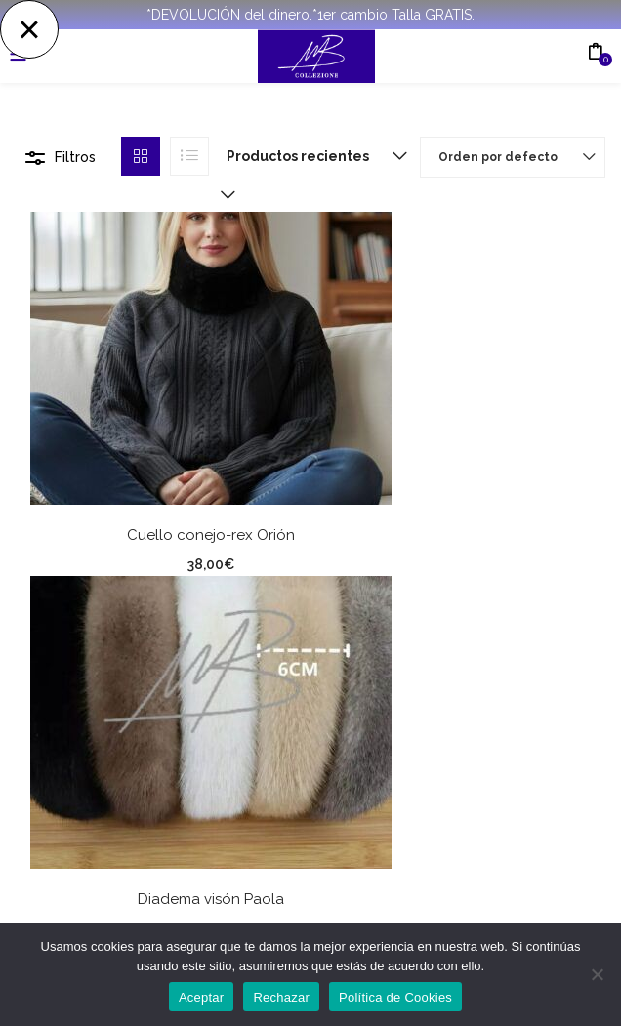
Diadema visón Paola (211, 899)
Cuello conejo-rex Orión (211, 535)
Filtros (75, 157)
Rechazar (281, 997)
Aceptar (202, 997)
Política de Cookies (395, 997)
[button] (312, 156)
